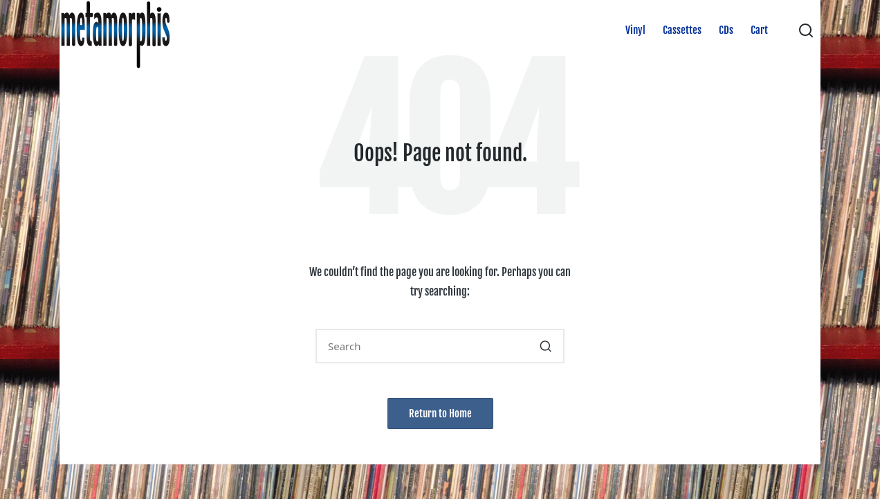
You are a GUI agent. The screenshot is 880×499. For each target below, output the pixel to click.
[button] (545, 346)
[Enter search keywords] (440, 346)
